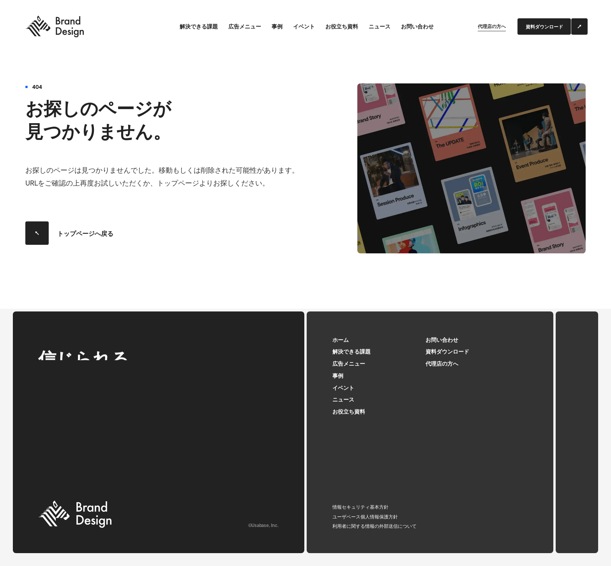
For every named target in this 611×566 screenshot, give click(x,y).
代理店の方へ (492, 27)
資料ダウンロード (447, 352)
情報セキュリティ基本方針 (360, 507)
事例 (277, 27)
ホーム (340, 340)
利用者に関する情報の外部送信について (374, 526)
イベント (304, 27)
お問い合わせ (417, 27)
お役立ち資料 (341, 27)
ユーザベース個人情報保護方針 (365, 517)
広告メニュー (244, 27)
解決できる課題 (199, 27)
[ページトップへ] (577, 432)
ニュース (379, 27)
